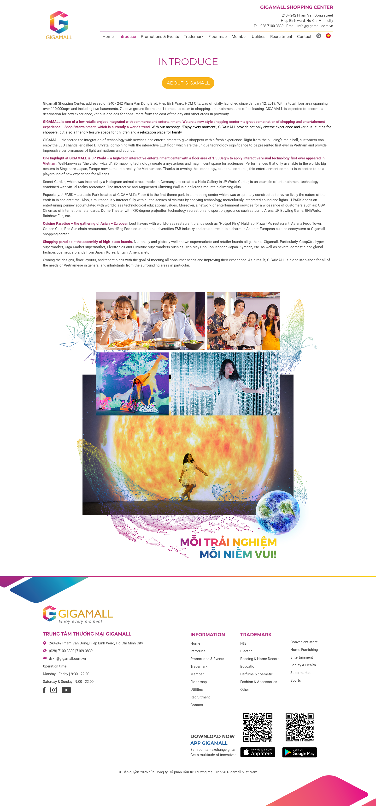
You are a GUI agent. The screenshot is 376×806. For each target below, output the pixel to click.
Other (244, 689)
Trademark (194, 36)
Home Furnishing (304, 650)
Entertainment (301, 657)
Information (207, 634)
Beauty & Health (303, 665)
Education (248, 666)
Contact (304, 36)
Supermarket (300, 673)
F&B (243, 643)
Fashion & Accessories (258, 682)
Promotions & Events (160, 36)
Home (108, 36)
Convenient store (304, 642)
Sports (295, 680)
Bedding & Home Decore (259, 659)
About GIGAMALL (188, 83)
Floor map (217, 36)
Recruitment (281, 36)
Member (239, 36)
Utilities (258, 36)
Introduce (127, 36)
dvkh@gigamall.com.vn (67, 658)
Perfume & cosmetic (256, 674)
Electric (246, 651)
